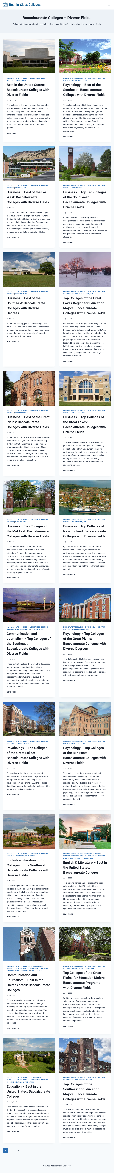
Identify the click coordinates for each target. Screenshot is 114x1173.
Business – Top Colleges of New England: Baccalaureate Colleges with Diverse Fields (84, 531)
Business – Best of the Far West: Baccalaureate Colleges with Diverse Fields (28, 197)
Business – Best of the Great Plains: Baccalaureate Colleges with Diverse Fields (28, 422)
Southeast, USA (21, 294)
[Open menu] (109, 5)
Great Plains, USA (22, 413)
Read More (13, 133)
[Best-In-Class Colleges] (22, 4)
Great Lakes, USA (86, 294)
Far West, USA (20, 188)
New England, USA (79, 522)
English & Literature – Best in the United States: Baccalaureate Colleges (85, 867)
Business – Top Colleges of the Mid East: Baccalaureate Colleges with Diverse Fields (28, 531)
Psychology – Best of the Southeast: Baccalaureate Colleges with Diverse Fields (84, 90)
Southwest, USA (80, 80)
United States (20, 80)
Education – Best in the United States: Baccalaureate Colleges (28, 1091)
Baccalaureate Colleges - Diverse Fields (23, 78)
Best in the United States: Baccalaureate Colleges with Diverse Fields (28, 90)
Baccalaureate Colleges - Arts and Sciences (81, 853)
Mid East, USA (20, 522)
